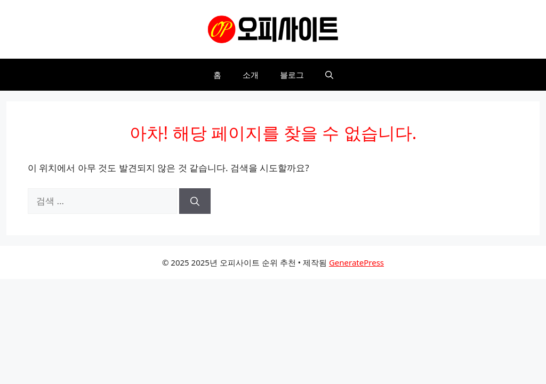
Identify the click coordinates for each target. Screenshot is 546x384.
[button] (329, 75)
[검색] (195, 201)
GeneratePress (356, 262)
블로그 (292, 74)
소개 (251, 74)
